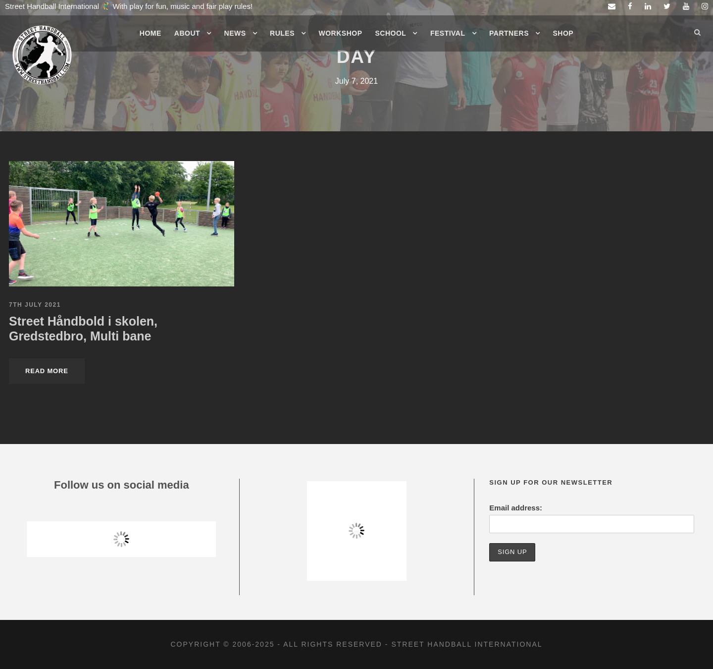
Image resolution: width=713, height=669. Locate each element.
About (187, 33)
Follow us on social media (121, 485)
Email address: (515, 507)
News (235, 33)
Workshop (340, 33)
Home (150, 33)
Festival (447, 33)
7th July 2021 (35, 304)
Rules (282, 33)
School (391, 33)
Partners (509, 33)
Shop (563, 33)
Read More (46, 371)
